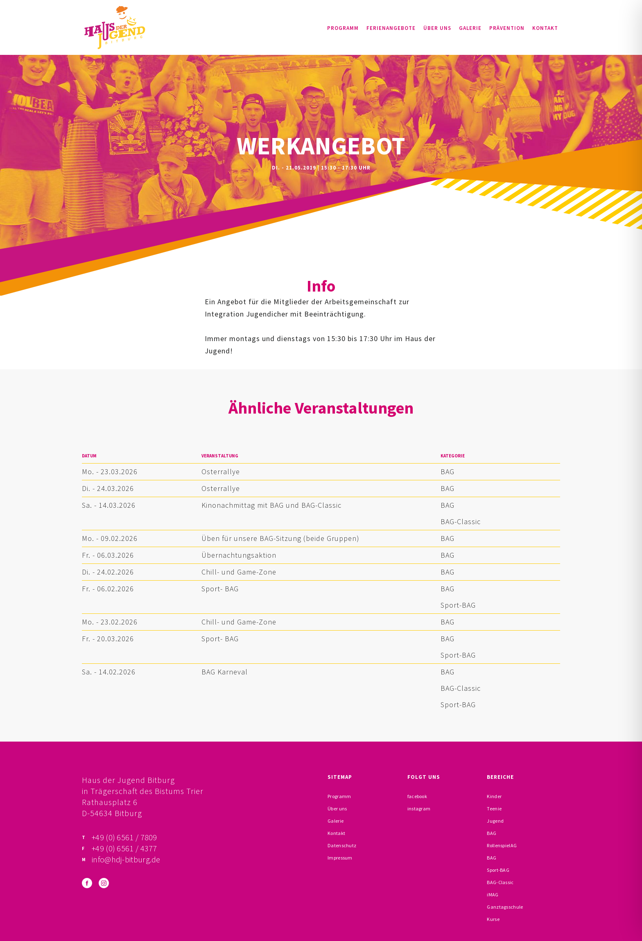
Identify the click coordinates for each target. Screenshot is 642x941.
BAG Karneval (224, 671)
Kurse (493, 919)
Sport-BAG (458, 605)
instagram (419, 808)
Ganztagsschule (505, 907)
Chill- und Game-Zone (238, 572)
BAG (447, 471)
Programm (343, 28)
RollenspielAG (502, 845)
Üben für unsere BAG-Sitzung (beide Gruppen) (280, 538)
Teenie (494, 808)
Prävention (506, 28)
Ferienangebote (391, 28)
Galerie (470, 28)
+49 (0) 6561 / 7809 (124, 837)
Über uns (437, 28)
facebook (417, 796)
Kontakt (545, 28)
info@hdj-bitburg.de (126, 859)
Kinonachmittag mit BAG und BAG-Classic (271, 505)
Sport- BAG (220, 588)
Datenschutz (342, 845)
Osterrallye (220, 471)
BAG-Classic (461, 521)
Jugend (495, 821)
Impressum (340, 858)
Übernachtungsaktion (238, 555)
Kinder (494, 796)
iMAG (492, 894)
